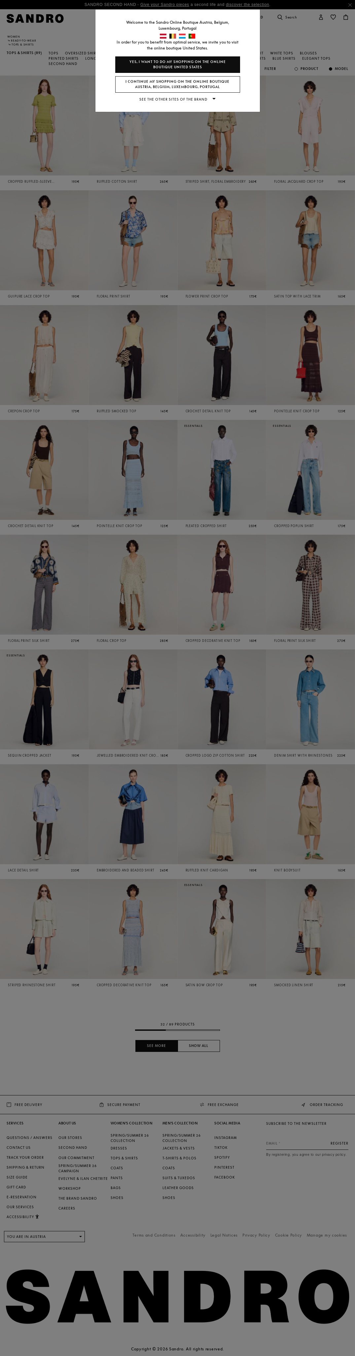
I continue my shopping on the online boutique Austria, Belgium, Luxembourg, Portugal (177, 84)
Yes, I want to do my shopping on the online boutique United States (177, 64)
